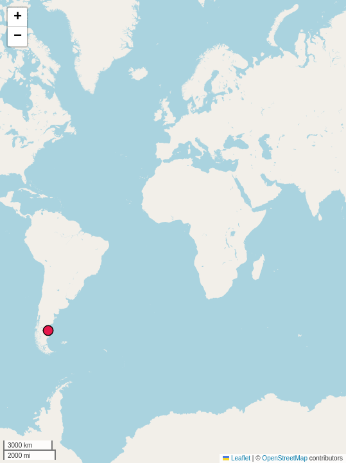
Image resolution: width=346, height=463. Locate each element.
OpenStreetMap (284, 458)
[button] (17, 17)
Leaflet (236, 458)
